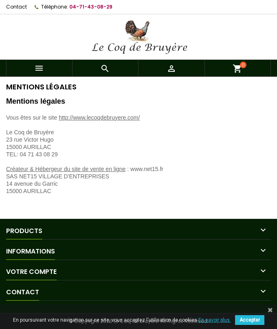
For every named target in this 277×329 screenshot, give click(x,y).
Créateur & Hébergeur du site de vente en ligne (65, 169)
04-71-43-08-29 (90, 6)
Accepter (250, 320)
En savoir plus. (214, 320)
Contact (16, 6)
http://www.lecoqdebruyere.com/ (99, 117)
